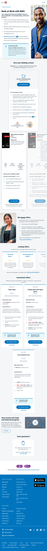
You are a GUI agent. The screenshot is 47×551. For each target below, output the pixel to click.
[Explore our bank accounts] (8, 482)
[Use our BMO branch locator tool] (14, 533)
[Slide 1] (22, 210)
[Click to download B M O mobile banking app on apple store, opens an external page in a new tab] (39, 480)
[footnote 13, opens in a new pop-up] (30, 235)
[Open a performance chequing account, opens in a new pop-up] (23, 84)
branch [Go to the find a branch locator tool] (26, 452)
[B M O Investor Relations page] (13, 543)
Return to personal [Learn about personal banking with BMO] (7, 7)
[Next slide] (45, 171)
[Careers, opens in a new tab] (3, 545)
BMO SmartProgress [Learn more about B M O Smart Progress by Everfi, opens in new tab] (10, 36)
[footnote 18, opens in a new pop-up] (18, 114)
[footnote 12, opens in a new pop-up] (35, 221)
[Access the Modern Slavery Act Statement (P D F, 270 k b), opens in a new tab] (36, 543)
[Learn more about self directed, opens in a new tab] (11, 345)
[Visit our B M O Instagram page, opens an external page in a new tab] (44, 530)
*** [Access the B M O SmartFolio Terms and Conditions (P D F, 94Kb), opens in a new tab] (28, 367)
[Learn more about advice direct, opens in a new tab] (35, 345)
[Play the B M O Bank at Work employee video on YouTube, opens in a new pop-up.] (6, 431)
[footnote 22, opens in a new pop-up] (9, 266)
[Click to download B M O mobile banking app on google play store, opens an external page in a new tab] (39, 485)
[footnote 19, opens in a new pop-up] (15, 176)
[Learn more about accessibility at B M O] (12, 545)
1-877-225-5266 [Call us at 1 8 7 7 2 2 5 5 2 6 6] (23, 453)
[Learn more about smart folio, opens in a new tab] (23, 410)
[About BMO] (4, 543)
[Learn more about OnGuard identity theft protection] (27, 110)
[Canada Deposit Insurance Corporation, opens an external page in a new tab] (19, 466)
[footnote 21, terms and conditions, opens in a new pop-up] (21, 144)
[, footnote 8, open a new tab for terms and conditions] (32, 167)
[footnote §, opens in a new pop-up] (25, 107)
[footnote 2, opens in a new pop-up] (20, 79)
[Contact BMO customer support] (14, 530)
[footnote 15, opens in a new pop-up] (41, 176)
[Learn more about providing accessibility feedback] (24, 545)
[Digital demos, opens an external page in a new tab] (22, 521)
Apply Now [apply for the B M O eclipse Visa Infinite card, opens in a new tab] (14, 201)
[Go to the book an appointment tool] (26, 239)
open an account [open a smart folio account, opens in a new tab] (23, 407)
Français (44, 2)
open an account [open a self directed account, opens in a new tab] (12, 342)
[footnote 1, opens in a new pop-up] (11, 15)
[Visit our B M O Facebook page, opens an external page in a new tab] (37, 530)
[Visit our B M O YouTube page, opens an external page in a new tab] (30, 530)
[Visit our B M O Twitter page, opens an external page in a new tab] (34, 530)
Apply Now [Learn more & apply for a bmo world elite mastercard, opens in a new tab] (40, 201)
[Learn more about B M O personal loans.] (10, 255)
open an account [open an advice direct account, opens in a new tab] (35, 342)
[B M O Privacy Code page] (21, 543)
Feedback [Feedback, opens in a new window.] (23, 547)
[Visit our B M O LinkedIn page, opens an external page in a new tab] (41, 530)
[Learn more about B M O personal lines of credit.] (28, 255)
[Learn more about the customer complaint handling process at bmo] (10, 547)
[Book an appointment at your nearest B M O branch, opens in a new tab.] (33, 272)
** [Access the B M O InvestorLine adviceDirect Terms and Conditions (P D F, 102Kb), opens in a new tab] (38, 302)
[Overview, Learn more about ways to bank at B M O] (8, 508)
